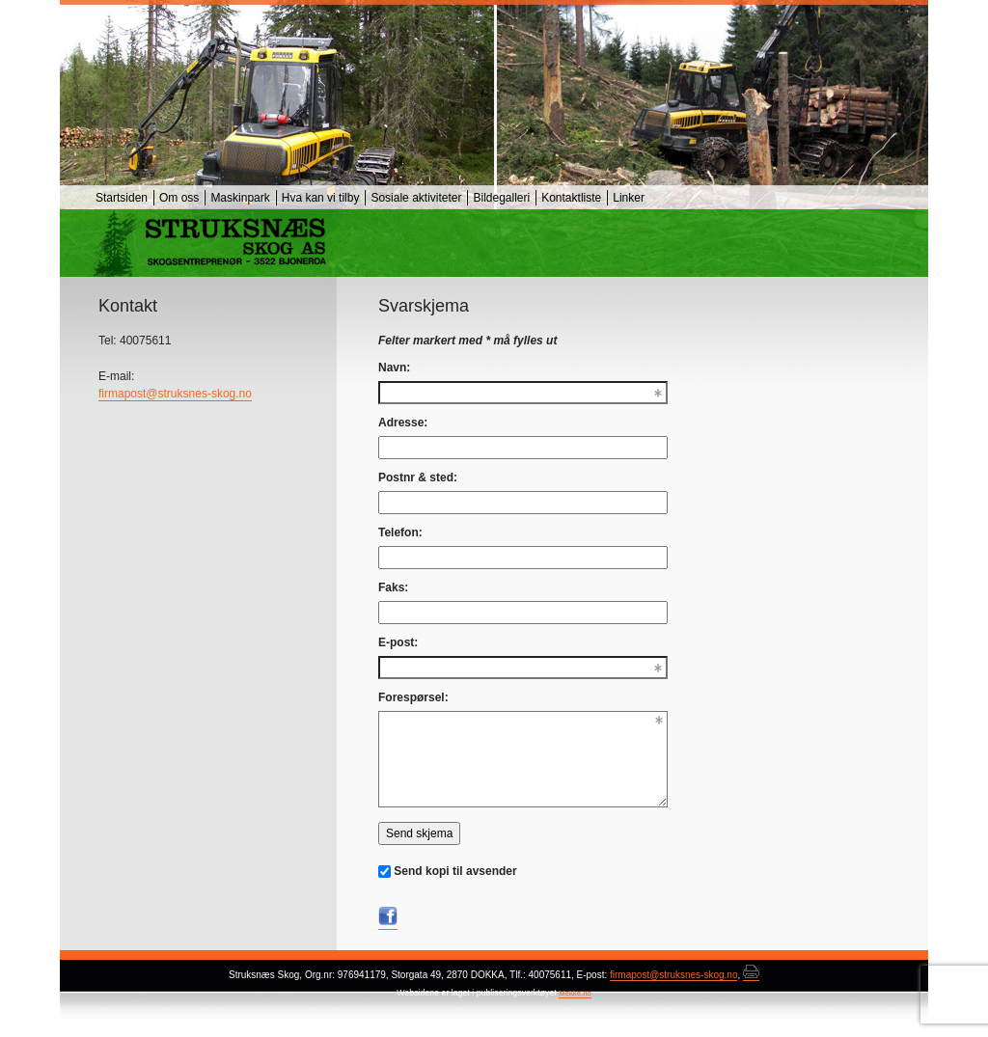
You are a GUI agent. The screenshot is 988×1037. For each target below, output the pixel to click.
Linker (629, 198)
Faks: (393, 587)
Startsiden (122, 198)
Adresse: (402, 422)
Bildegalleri (501, 198)
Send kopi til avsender (455, 871)
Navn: (394, 367)
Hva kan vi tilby (321, 198)
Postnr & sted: (417, 477)
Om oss (179, 198)
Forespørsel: (413, 697)
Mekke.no (575, 993)
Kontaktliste (571, 198)
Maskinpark (239, 198)
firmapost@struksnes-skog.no (175, 393)
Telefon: (400, 532)
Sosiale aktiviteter (415, 198)
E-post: (398, 642)
